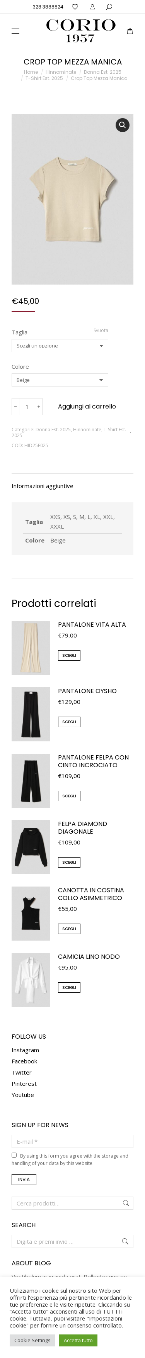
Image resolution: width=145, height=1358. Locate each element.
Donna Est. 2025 (53, 429)
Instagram (25, 1050)
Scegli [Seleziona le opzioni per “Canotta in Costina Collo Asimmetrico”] (69, 929)
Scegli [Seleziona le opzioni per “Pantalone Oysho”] (69, 722)
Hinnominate (87, 429)
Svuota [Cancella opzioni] (101, 330)
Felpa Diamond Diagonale (82, 828)
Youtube (23, 1095)
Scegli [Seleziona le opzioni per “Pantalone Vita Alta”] (69, 655)
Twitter (22, 1072)
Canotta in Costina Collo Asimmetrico (91, 894)
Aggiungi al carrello (87, 406)
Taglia (19, 332)
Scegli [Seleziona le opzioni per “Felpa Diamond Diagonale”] (69, 862)
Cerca (125, 1203)
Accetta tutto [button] (78, 1340)
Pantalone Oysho (87, 691)
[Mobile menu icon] (15, 31)
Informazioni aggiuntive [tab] (42, 486)
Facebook (24, 1061)
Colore (20, 366)
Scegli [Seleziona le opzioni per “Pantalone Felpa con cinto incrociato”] (69, 796)
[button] (123, 125)
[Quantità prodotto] (27, 406)
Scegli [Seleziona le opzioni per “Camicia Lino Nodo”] (69, 987)
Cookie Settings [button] (32, 1340)
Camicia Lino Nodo (89, 957)
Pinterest (24, 1083)
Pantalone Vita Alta (92, 625)
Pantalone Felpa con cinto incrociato (93, 761)
